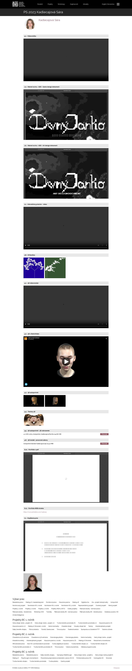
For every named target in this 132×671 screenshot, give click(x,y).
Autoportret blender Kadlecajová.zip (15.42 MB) (38, 443)
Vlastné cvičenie (107, 629)
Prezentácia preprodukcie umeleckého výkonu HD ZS (57, 658)
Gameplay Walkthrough (64, 655)
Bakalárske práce (18, 602)
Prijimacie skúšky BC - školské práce (91, 612)
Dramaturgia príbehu (56, 637)
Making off (75, 602)
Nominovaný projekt (19, 605)
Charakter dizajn (66, 626)
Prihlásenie (116, 668)
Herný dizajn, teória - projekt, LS (44, 623)
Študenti (40, 4)
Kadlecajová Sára (49, 20)
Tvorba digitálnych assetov (60, 644)
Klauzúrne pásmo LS (19, 626)
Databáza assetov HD (111, 612)
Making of (16, 658)
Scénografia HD (98, 658)
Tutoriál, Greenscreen (47, 629)
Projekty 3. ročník (43, 608)
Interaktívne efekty (18, 640)
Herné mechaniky (53, 626)
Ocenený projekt (101, 605)
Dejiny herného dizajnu (19, 629)
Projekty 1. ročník (18, 608)
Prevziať (104, 434)
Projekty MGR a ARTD (58, 608)
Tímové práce (61, 629)
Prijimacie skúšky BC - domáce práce (65, 612)
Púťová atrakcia (34, 629)
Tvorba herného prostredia (38, 661)
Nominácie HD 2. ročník (51, 605)
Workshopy (61, 4)
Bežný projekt (113, 605)
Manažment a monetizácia (102, 640)
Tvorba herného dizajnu (20, 661)
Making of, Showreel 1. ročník (37, 626)
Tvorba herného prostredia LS (87, 623)
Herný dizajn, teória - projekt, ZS (22, 623)
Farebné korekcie (73, 629)
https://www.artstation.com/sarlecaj (34, 512)
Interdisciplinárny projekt (103, 626)
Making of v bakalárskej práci (35, 602)
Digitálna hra (85, 602)
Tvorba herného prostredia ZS (66, 623)
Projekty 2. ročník (30, 608)
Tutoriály (49, 612)
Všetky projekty (72, 608)
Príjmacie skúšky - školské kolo (22, 612)
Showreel (109, 658)
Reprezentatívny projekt (85, 605)
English (104, 4)
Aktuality (85, 4)
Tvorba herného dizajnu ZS (98, 644)
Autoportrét (114, 602)
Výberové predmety (72, 647)
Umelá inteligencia (18, 615)
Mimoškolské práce (19, 644)
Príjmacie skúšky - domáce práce (90, 608)
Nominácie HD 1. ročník (35, 605)
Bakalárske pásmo (18, 655)
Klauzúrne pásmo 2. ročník (52, 640)
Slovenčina (110, 4)
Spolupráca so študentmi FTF (90, 629)
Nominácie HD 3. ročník (68, 605)
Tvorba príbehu (53, 661)
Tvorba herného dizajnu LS (79, 644)
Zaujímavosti (74, 4)
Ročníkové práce (51, 602)
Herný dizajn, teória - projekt (102, 637)
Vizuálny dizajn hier (80, 626)
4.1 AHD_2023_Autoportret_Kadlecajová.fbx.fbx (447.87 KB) (42, 434)
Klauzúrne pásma (64, 602)
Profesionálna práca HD (83, 658)
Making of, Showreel (85, 640)
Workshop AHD (39, 612)
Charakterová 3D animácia (21, 637)
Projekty (50, 4)
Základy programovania (88, 647)
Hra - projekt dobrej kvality (100, 602)
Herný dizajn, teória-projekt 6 (104, 655)
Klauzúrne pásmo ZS (105, 623)
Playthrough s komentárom (29, 658)
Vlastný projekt (65, 661)
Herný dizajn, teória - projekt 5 (83, 655)
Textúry (90, 626)
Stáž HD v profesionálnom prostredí (38, 644)
